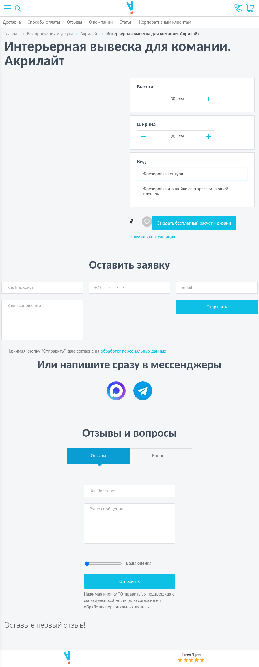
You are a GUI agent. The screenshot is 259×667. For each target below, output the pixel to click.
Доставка (12, 22)
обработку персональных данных (133, 351)
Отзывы (74, 22)
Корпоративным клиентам (165, 22)
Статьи (126, 22)
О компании (101, 22)
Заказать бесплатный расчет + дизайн (194, 223)
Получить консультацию (153, 236)
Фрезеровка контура (163, 173)
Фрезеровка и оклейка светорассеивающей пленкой (185, 191)
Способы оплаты (43, 22)
